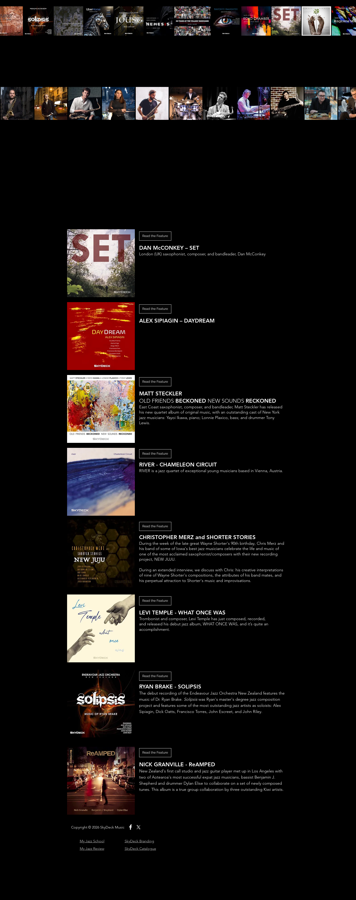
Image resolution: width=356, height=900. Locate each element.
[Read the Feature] (155, 381)
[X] (138, 827)
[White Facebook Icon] (130, 827)
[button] (155, 236)
